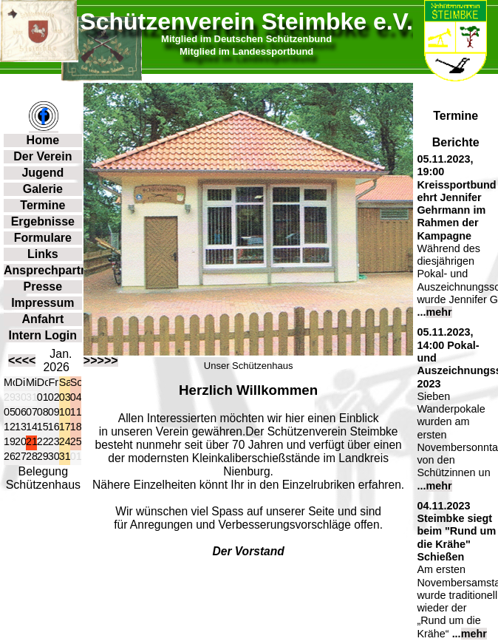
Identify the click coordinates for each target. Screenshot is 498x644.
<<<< (21, 360)
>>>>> (100, 360)
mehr (438, 312)
